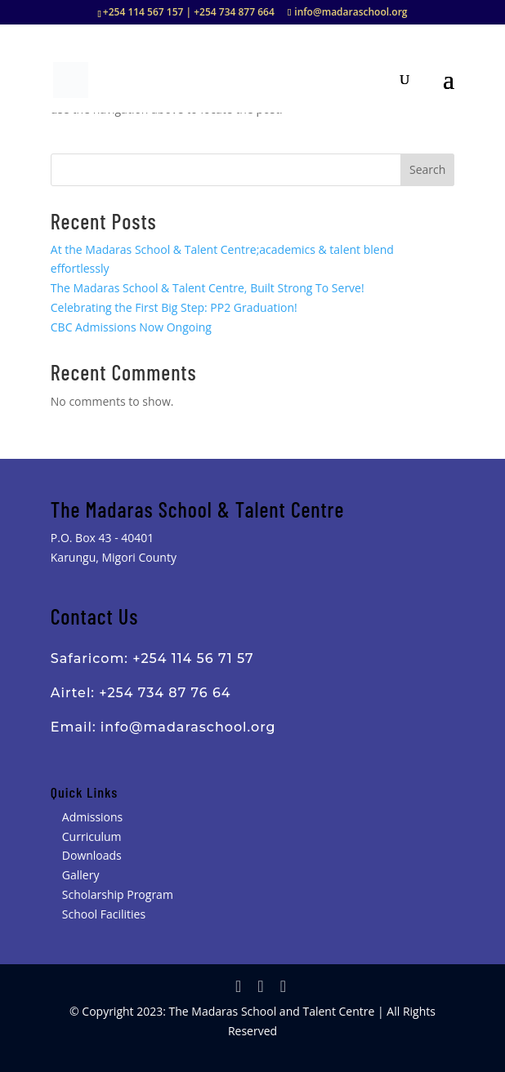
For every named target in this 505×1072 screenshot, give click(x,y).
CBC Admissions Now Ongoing (131, 327)
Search (427, 169)
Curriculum (92, 836)
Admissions (92, 817)
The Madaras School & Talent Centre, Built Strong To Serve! (207, 288)
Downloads (92, 855)
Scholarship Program (117, 894)
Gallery (81, 875)
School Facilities (103, 914)
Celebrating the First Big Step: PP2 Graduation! (174, 307)
